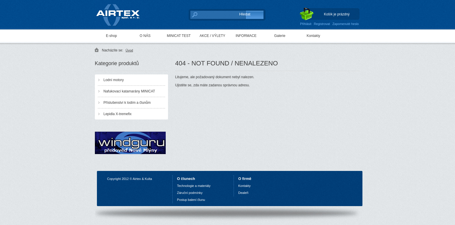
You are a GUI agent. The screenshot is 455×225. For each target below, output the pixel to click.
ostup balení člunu (192, 199)
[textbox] (211, 14)
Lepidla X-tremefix (118, 114)
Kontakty (313, 36)
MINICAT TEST (179, 36)
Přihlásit (305, 24)
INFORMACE (246, 36)
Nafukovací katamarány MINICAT (129, 91)
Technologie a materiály (194, 186)
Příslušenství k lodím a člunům (127, 103)
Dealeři (243, 192)
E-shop (111, 36)
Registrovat (322, 24)
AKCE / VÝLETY (212, 36)
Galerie (280, 36)
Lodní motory (114, 80)
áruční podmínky (191, 192)
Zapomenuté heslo (345, 24)
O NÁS (145, 36)
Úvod (129, 50)
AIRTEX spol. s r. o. (122, 13)
